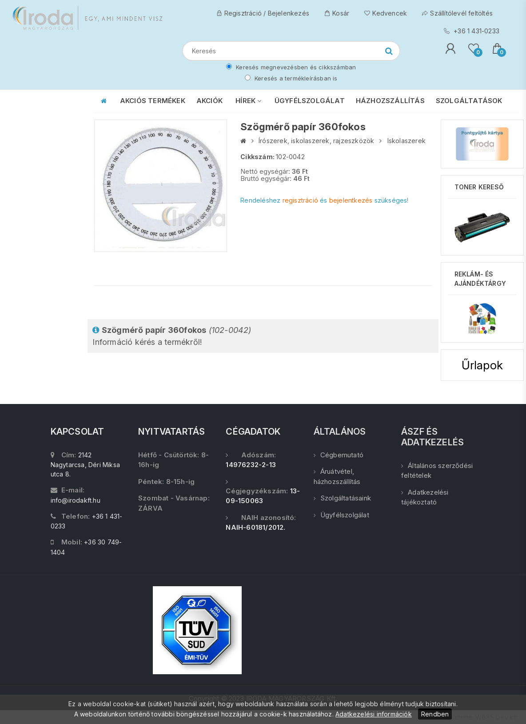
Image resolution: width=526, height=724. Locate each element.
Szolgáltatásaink (342, 498)
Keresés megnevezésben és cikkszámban (291, 67)
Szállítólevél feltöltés (457, 13)
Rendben (435, 714)
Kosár (336, 13)
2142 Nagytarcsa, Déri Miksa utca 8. (85, 464)
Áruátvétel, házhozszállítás (337, 476)
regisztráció (300, 200)
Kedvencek (385, 13)
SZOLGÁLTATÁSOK (469, 100)
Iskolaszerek (406, 140)
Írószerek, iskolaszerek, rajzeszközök (316, 140)
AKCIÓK (209, 100)
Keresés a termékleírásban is (291, 78)
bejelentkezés (351, 200)
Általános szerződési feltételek (437, 470)
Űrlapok (482, 365)
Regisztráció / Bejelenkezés (262, 13)
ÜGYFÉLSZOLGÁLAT (310, 100)
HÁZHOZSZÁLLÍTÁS (390, 100)
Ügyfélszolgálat (341, 515)
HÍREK (248, 100)
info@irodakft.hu (75, 500)
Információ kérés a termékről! (171, 336)
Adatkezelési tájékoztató (425, 497)
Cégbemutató (338, 455)
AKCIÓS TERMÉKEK (152, 100)
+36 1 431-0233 (471, 31)
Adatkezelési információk (373, 714)
